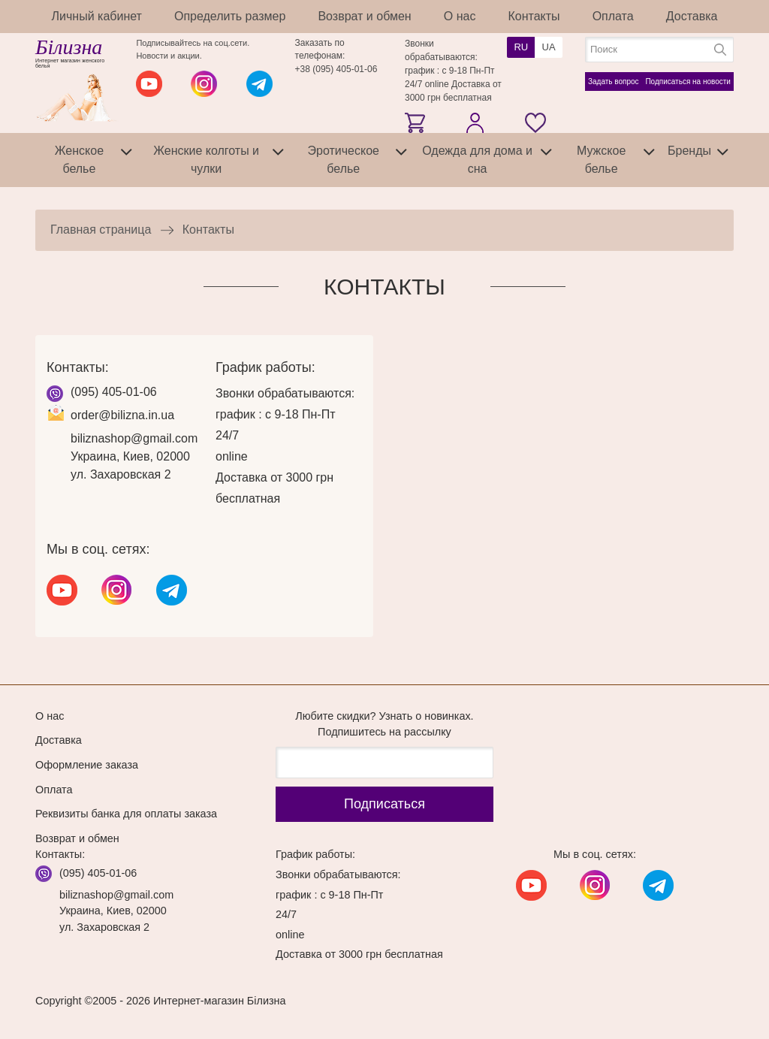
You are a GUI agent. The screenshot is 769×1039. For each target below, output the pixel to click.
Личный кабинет (97, 16)
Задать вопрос (613, 81)
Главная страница (100, 229)
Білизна (68, 47)
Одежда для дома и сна (477, 159)
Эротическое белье (343, 159)
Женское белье (79, 159)
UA (549, 47)
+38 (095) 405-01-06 (336, 69)
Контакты (533, 16)
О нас (460, 16)
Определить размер (229, 16)
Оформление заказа (86, 765)
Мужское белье (601, 159)
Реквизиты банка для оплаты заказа (126, 814)
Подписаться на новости (688, 81)
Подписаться (384, 803)
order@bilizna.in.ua (122, 415)
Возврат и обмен (364, 16)
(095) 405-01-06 (114, 391)
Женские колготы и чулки (206, 159)
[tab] (127, 160)
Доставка (692, 16)
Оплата (613, 16)
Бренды (689, 150)
